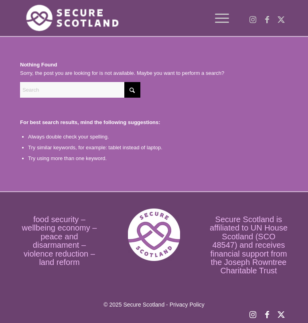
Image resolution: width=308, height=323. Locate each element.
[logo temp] (71, 18)
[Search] (80, 90)
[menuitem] (218, 18)
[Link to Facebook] (267, 18)
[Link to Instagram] (253, 18)
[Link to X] (281, 18)
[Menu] (218, 18)
